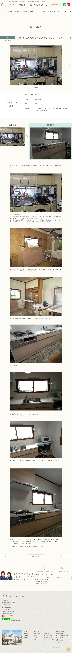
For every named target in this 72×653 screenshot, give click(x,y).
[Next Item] (69, 65)
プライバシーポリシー (61, 642)
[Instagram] (68, 4)
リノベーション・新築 (49, 639)
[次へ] (66, 556)
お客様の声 (27, 637)
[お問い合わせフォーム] (63, 577)
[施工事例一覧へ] (36, 556)
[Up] (68, 649)
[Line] (64, 4)
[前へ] (5, 556)
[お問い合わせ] (56, 5)
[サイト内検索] (60, 647)
